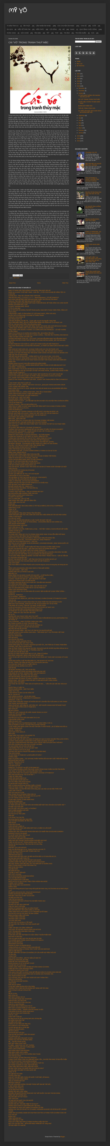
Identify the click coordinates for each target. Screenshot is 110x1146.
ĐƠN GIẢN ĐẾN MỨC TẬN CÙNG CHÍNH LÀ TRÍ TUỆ (23, 910)
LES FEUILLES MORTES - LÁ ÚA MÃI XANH (21, 433)
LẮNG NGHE (12, 983)
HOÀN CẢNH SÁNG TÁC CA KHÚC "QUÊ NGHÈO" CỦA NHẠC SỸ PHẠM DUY (31, 773)
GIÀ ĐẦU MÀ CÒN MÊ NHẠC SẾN (18, 652)
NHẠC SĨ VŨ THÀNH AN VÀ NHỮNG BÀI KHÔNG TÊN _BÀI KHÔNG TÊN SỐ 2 (31, 333)
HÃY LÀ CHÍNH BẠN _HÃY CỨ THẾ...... (19, 498)
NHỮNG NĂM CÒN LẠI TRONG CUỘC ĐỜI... (21, 571)
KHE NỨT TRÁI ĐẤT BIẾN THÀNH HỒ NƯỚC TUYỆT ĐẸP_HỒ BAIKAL (28, 1077)
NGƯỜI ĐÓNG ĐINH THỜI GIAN (17, 525)
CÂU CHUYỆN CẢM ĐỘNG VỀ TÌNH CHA (20, 821)
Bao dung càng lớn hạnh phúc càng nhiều (20, 819)
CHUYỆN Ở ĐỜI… (13, 869)
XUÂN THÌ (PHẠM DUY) (15, 409)
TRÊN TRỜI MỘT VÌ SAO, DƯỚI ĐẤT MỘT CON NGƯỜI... (25, 860)
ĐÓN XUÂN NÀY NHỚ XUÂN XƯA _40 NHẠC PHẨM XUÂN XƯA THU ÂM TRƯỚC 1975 (33, 349)
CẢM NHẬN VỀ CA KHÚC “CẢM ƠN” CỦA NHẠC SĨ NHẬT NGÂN (27, 605)
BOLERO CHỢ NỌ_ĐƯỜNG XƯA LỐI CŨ (20, 666)
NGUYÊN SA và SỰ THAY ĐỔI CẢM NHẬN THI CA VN (24, 717)
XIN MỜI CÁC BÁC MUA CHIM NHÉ (18, 904)
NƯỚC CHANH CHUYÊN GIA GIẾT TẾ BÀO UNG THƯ (24, 851)
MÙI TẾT (10, 926)
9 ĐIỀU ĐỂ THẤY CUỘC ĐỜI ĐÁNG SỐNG (20, 968)
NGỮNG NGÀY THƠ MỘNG (16, 682)
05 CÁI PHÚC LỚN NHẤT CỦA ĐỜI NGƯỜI (20, 838)
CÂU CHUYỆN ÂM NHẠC (65, 26)
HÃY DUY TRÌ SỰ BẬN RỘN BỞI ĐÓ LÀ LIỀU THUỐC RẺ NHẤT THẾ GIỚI (29, 520)
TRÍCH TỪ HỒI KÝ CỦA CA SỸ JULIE (19, 750)
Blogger (62, 1136)
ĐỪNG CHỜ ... (12, 1116)
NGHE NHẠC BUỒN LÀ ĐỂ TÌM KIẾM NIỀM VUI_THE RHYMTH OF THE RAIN (30, 660)
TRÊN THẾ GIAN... (13, 511)
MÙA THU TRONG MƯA (15, 636)
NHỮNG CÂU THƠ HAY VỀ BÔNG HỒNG (20, 1040)
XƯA (92, 33)
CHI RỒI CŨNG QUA (14, 1075)
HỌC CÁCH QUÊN (13, 563)
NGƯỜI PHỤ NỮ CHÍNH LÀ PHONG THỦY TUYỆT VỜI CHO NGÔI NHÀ (29, 949)
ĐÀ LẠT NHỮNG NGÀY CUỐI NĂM (18, 879)
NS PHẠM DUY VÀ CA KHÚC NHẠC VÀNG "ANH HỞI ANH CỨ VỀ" (27, 586)
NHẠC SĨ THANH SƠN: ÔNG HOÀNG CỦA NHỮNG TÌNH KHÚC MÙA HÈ (29, 290)
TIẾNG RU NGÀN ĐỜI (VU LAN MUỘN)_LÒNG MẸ (23, 458)
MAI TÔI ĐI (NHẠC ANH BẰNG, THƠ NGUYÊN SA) (23, 488)
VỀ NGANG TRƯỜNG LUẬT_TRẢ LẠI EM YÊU (21, 669)
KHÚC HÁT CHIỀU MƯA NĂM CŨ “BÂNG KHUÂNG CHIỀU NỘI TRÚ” (28, 1121)
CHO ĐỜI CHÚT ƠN (14, 766)
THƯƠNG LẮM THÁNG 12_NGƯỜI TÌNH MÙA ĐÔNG (23, 627)
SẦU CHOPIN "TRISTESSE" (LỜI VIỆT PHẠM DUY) (23, 395)
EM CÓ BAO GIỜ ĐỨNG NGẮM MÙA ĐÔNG (21, 876)
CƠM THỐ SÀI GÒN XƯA (15, 899)
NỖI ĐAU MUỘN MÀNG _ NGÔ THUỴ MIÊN (21, 689)
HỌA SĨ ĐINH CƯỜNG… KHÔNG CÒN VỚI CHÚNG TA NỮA (25, 1009)
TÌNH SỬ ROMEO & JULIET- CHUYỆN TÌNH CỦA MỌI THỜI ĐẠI (26, 724)
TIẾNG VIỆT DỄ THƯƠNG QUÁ (17, 1095)
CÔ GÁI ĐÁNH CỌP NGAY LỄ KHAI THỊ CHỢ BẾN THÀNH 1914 (26, 901)
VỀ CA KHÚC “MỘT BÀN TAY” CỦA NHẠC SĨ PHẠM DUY (24, 427)
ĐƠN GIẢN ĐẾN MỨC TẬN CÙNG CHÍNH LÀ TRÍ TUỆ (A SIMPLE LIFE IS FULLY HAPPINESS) (35, 506)
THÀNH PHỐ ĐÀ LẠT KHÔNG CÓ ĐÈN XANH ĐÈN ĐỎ (24, 947)
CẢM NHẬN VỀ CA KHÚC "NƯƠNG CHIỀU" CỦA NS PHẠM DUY (27, 673)
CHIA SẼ (84, 26)
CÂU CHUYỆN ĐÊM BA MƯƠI (17, 878)
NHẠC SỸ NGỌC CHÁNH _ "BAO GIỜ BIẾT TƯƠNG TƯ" (24, 787)
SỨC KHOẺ (25, 33)
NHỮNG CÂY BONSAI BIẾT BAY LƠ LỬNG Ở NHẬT (23, 908)
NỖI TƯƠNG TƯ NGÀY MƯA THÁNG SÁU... (21, 495)
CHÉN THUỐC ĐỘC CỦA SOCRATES (19, 885)
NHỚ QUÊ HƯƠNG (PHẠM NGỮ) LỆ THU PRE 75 (22, 447)
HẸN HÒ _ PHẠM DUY (14, 730)
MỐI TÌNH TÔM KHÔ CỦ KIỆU (17, 837)
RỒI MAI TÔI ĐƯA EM (14, 634)
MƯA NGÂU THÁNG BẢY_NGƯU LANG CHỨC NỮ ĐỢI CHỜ (25, 655)
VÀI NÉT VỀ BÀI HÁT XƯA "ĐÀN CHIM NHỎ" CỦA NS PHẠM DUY (27, 415)
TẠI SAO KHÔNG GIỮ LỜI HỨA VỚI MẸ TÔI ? (21, 746)
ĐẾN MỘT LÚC (12, 573)
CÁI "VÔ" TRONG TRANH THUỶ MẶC (19, 798)
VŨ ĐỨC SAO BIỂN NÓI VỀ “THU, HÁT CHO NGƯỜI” (23, 474)
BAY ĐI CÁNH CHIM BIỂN (15, 472)
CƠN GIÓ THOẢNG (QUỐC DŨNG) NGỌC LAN (22, 465)
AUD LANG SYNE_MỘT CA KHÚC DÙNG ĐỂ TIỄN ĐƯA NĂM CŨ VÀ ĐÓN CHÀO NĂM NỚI (34, 972)
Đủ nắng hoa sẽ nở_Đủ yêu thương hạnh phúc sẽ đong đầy (25, 1018)
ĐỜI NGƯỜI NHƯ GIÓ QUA (16, 760)
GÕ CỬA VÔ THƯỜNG (15, 812)
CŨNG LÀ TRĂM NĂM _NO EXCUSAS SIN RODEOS (23, 481)
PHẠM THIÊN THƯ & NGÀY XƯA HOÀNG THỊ (21, 735)
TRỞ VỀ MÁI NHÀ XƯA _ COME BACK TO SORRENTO (24, 698)
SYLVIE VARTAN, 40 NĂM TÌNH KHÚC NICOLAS (22, 1057)
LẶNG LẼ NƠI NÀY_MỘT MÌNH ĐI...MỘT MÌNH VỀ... (23, 705)
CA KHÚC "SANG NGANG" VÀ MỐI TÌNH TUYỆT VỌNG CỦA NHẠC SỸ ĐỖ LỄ (31, 741)
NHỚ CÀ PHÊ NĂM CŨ (15, 951)
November (82, 90)
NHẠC (72, 29)
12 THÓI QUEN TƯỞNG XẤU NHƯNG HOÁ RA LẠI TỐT (24, 796)
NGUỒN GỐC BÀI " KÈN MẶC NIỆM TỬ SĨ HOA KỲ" (23, 1104)
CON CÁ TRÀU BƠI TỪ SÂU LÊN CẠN (19, 1002)
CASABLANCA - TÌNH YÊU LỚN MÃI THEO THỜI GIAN (24, 296)
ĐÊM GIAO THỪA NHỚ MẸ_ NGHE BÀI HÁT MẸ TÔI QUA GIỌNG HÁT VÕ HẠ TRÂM (32, 603)
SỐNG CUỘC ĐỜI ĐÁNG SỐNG (17, 589)
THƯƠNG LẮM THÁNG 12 (16, 1088)
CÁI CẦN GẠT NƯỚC (14, 518)
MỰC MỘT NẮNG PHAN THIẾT (17, 1043)
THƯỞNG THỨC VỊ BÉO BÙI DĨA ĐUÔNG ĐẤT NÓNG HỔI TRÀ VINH (28, 988)
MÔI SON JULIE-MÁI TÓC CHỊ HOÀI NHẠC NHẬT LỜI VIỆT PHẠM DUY (29, 561)
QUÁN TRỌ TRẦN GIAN (15, 853)
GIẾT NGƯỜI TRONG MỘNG (16, 523)
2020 (78, 78)
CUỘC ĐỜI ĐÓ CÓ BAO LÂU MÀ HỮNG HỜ (21, 692)
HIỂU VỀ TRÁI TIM (24, 29)
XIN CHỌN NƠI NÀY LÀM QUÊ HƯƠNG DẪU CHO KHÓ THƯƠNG (27, 422)
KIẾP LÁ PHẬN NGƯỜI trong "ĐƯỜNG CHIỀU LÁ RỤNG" (24, 785)
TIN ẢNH (67, 33)
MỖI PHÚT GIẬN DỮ (14, 1082)
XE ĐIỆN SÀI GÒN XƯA (15, 897)
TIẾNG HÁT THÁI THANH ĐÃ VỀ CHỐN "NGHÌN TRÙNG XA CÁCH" (27, 712)
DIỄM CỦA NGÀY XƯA (14, 721)
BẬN (9, 992)
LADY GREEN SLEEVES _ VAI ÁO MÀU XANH (21, 696)
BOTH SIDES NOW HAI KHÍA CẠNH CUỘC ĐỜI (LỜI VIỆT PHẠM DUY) (28, 440)
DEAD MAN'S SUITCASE (15, 943)
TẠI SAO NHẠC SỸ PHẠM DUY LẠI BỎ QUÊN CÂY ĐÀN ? (25, 755)
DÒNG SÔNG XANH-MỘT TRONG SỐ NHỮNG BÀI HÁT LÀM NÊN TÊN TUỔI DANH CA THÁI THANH (37, 701)
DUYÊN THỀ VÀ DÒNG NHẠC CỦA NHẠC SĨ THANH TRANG (26, 315)
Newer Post (12, 283)
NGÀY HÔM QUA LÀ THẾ (15, 527)
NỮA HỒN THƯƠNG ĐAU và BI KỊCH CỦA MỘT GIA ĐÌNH (25, 744)
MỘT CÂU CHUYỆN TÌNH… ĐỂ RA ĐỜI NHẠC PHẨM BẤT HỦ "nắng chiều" (30, 1123)
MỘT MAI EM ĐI (13, 637)
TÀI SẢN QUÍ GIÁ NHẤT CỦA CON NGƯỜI (20, 1100)
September (82, 115)
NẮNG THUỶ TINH (13, 691)
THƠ (56, 33)
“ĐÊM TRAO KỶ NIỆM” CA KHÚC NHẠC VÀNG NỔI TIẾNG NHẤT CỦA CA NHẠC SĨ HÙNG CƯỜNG (37, 406)
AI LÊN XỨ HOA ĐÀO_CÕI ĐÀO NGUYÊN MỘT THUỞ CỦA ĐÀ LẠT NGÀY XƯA (31, 607)
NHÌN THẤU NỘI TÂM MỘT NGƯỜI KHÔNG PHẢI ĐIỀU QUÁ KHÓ (27, 840)
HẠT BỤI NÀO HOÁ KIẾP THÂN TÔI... (19, 858)
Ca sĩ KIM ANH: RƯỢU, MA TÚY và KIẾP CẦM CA (22, 664)
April (80, 125)
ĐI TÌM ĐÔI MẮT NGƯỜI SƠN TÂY (18, 780)
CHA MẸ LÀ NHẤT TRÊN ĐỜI (16, 872)
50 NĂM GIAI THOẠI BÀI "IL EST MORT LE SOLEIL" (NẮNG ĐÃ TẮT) (28, 436)
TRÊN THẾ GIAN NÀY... (15, 1118)
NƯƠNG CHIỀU (13, 757)
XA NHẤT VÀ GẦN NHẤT (15, 497)
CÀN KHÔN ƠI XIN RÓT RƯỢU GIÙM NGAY (21, 1011)
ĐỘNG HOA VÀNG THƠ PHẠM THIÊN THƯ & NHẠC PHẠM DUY (27, 550)
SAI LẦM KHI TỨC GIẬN (15, 1073)
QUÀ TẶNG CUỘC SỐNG (88, 29)
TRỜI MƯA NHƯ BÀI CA (15, 855)
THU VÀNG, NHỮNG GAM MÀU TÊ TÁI (19, 641)
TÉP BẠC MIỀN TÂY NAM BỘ (16, 1125)
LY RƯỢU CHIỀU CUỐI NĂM (16, 917)
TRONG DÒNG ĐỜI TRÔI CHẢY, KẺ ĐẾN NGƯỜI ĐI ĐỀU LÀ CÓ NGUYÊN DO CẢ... (32, 856)
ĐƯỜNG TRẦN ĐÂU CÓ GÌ (16, 762)
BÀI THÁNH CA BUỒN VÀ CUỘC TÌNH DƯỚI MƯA (23, 623)
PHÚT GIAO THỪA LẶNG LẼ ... (17, 732)
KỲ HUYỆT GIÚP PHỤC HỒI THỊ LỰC (19, 835)
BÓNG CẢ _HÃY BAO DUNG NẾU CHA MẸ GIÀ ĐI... (23, 461)
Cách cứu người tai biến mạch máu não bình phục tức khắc (25, 938)
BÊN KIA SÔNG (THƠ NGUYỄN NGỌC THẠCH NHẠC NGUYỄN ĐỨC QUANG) (31, 442)
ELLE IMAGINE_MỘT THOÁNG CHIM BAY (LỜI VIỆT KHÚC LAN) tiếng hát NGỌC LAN (33, 411)
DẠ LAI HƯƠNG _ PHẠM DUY (17, 596)
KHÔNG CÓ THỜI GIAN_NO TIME (18, 960)
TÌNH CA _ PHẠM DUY (15, 764)
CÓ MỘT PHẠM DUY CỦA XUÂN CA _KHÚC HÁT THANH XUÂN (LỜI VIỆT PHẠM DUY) (33, 344)
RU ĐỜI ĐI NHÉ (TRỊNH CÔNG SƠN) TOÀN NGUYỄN (24, 454)
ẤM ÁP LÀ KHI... (13, 993)
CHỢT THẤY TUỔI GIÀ (15, 790)
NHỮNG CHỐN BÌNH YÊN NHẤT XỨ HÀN (20, 1038)
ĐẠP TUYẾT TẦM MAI (14, 933)
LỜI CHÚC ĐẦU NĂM (14, 920)
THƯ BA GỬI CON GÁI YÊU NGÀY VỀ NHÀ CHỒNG (23, 913)
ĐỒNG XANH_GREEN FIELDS (17, 452)
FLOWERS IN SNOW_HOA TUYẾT (18, 970)
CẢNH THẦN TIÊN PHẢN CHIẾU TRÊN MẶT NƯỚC (23, 1066)
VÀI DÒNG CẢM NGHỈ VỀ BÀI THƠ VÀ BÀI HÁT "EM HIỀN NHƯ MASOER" (30, 582)
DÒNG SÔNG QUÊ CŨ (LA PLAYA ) (18, 408)
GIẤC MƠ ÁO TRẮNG (14, 984)
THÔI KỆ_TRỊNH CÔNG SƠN (16, 803)
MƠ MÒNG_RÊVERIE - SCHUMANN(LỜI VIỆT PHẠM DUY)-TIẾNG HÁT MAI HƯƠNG (33, 443)
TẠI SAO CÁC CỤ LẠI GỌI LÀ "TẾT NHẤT (20, 922)
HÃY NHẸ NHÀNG (13, 903)
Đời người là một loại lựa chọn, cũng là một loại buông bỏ (24, 892)
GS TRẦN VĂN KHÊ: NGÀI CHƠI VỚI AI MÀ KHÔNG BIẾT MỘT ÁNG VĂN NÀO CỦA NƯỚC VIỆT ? (36, 805)
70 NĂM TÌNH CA (12, 26)
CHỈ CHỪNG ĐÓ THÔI (14, 716)
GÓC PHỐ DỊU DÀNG (14, 1056)
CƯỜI (94, 26)
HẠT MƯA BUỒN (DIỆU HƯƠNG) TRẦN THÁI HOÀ (23, 493)
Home (39, 283)
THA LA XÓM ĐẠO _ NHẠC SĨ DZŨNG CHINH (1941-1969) (25, 621)
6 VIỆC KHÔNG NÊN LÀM (15, 1086)
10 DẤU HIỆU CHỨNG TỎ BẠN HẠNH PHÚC (21, 799)
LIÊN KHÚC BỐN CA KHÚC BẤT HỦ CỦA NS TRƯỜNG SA (25, 625)
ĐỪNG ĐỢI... (12, 504)
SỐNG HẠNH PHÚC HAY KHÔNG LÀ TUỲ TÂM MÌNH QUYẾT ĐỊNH (27, 911)
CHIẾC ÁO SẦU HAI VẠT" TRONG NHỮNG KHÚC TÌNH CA (25, 842)
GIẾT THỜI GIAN (13, 1098)
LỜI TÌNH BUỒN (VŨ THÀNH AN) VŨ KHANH (21, 470)
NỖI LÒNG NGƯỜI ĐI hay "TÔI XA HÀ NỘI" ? (21, 774)
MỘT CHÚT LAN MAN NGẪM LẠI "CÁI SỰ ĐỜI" (22, 1008)
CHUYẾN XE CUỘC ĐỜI (15, 490)
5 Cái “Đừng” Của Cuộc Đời (16, 817)
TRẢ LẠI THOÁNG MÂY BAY (16, 1081)
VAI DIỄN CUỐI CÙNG (14, 1022)
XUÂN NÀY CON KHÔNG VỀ (16, 317)
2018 (78, 81)
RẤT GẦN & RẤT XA (14, 1036)
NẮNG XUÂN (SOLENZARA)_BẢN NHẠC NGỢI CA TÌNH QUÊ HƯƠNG (28, 568)
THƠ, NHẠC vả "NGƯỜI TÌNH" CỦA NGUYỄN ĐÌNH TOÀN (25, 771)
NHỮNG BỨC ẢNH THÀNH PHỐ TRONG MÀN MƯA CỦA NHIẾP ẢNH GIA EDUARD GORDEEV (35, 831)
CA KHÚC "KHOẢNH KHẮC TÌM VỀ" (18, 306)
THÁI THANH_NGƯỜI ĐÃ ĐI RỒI (17, 703)
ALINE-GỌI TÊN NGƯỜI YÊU (16, 714)
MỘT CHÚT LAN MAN (14, 874)
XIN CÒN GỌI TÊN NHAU (15, 639)
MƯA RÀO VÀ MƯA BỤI (15, 936)
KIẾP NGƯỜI (12, 822)
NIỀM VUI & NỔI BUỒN (15, 979)
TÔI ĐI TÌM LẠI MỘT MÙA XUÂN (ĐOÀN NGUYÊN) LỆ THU (25, 609)
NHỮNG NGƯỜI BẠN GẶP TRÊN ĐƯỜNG (20, 894)
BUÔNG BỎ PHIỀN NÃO (15, 801)
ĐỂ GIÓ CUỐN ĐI (13, 710)
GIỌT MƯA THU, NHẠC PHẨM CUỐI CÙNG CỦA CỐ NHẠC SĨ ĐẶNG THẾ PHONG (32, 456)
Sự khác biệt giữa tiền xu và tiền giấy (18, 1027)
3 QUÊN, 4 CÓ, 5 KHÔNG (15, 883)
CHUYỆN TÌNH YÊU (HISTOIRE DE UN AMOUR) (22, 479)
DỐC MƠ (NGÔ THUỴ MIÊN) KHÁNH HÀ (20, 484)
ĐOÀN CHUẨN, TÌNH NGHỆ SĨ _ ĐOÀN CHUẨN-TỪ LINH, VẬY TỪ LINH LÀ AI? (31, 431)
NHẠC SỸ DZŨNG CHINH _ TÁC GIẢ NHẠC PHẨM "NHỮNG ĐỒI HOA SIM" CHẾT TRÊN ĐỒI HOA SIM (38, 758)
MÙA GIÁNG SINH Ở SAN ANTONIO (18, 1050)
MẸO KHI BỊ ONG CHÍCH (15, 867)
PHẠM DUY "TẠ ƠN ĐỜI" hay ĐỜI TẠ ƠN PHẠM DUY (23, 767)
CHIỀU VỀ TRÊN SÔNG (15, 776)
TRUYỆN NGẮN (80, 33)
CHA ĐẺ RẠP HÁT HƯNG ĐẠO (17, 965)
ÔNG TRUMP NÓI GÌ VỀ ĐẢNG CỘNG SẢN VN (22, 794)
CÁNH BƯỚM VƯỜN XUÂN (16, 719)
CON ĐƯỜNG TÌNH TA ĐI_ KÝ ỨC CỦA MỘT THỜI (23, 748)
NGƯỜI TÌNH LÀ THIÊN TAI (16, 687)
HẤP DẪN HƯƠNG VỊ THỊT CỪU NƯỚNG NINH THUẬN (24, 1054)
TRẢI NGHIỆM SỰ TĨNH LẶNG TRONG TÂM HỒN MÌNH (24, 513)
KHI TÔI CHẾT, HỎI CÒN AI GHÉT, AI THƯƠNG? (22, 808)
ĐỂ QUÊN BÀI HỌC (14, 871)
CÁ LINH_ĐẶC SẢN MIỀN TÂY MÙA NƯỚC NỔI (22, 1070)
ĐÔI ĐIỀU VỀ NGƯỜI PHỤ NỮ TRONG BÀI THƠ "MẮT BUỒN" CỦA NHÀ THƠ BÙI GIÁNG (34, 1093)
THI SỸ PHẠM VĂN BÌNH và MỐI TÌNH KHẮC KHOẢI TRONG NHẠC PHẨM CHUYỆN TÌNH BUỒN (36, 769)
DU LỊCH (10, 29)
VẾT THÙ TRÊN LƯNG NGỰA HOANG (19, 782)
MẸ (64, 29)
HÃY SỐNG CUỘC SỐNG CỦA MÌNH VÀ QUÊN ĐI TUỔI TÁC (26, 1063)
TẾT (48, 33)
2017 (78, 83)
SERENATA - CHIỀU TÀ (15, 700)
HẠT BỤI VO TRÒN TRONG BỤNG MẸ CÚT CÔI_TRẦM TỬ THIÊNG (28, 653)
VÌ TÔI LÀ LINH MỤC (14, 308)
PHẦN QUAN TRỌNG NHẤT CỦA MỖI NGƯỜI (21, 580)
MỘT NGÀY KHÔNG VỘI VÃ (16, 997)
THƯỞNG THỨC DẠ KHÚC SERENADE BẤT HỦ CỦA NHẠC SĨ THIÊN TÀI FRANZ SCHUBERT (35, 429)
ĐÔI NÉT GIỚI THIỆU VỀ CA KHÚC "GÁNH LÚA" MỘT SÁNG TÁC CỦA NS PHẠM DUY (33, 413)
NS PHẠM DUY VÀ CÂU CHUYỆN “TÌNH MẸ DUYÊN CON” (25, 611)
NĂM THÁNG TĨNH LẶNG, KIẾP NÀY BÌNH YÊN (22, 500)
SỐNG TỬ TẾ (12, 1072)
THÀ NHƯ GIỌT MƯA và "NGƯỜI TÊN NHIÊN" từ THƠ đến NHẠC (27, 751)
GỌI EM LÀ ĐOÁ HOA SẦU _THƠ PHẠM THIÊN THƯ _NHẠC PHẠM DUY (29, 539)
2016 (78, 86)
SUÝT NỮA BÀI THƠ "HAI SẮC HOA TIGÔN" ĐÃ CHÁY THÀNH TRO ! (28, 977)
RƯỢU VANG (11, 33)
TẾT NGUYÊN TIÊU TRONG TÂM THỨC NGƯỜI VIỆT (23, 924)
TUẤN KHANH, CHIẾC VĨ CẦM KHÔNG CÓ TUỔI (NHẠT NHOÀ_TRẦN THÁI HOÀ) (32, 313)
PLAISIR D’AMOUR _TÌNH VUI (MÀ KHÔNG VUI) (22, 404)
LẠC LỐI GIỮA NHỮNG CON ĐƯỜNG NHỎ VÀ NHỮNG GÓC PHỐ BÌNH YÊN (30, 974)
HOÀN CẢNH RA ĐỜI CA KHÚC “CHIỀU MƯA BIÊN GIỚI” (24, 393)
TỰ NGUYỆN (12, 954)
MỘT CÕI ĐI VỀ (12, 708)
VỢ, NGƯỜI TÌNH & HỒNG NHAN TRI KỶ (20, 1006)
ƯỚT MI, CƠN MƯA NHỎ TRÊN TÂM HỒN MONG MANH (24, 324)
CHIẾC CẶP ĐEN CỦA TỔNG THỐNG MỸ (20, 927)
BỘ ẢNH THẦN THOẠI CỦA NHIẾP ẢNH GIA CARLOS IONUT (26, 1068)
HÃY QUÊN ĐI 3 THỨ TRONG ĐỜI (18, 1025)
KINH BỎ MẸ (12, 668)
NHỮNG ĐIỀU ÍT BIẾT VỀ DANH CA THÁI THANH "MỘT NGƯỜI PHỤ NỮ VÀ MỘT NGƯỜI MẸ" (35, 374)
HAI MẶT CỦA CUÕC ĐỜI (15, 806)
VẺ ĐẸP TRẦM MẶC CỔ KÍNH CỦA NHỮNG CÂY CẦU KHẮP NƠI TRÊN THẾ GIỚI (32, 952)
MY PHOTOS (80, 66)
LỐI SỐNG (53, 29)
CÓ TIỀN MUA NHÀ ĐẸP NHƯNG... (18, 981)
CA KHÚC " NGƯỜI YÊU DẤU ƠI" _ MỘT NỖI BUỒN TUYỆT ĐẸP (27, 579)
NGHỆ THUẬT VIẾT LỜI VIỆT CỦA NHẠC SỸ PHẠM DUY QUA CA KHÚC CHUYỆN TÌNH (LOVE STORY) (38, 739)
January (81, 133)
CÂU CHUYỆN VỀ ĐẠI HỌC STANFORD (20, 999)
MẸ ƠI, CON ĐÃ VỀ (14, 694)
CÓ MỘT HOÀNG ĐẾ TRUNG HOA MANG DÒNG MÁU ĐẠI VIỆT (27, 671)
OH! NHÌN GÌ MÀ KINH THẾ (16, 1020)
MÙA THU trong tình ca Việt (16, 792)
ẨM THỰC (26, 26)
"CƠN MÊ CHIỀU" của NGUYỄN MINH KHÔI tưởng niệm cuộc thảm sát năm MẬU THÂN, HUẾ (35, 789)
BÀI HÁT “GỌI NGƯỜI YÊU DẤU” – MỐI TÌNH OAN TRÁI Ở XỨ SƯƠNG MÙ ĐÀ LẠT (32, 548)
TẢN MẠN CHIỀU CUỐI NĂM (16, 919)
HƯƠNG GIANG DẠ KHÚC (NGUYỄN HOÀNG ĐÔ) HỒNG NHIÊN (27, 363)
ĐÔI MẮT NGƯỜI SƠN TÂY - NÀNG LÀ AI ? (20, 486)
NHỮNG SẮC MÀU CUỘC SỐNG (18, 1091)
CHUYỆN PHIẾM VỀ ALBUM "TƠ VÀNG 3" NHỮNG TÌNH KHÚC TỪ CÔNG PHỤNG (32, 678)
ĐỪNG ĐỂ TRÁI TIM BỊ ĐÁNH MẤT (18, 961)
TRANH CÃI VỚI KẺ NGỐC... (16, 1029)
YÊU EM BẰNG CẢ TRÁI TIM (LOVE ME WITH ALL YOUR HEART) (27, 477)
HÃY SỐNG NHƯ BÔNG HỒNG (17, 584)
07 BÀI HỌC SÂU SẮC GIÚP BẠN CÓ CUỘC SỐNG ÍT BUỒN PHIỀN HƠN (29, 935)
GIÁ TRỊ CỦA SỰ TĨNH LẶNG (16, 814)
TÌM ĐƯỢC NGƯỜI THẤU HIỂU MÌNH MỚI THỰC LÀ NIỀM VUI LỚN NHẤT (30, 828)
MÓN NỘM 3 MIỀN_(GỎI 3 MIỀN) (18, 1052)
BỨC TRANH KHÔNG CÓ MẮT (17, 976)
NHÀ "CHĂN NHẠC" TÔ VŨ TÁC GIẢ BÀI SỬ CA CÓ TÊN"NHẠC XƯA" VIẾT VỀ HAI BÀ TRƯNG (35, 369)
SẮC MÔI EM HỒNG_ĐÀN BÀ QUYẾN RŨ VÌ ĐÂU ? (23, 676)
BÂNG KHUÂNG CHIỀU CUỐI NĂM (18, 915)
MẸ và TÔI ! (11, 614)
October (81, 93)
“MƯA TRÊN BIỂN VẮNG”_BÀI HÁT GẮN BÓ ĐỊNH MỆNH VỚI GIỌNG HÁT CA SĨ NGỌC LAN (35, 322)
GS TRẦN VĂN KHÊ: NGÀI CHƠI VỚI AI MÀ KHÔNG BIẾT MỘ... (89, 111)
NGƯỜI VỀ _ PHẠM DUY (15, 595)
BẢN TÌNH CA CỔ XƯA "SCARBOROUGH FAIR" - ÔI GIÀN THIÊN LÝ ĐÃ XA (30, 723)
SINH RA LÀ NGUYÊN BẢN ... (17, 1004)
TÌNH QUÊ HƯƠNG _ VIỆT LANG (18, 570)
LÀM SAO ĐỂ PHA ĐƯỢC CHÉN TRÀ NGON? (21, 1034)
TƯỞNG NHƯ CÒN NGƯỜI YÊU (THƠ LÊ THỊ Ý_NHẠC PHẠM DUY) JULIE (30, 438)
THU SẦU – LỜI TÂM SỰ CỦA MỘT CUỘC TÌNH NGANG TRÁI (26, 445)
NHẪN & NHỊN (12, 887)
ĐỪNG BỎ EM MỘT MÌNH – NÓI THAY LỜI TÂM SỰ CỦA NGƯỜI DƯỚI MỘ (30, 630)
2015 (78, 136)
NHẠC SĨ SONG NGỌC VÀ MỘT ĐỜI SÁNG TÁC (22, 865)
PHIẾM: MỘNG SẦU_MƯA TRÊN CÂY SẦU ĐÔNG (22, 675)
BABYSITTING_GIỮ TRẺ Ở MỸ (17, 1000)
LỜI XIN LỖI (11, 846)
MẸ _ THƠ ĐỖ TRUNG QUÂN (16, 1041)
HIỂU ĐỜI (11, 815)
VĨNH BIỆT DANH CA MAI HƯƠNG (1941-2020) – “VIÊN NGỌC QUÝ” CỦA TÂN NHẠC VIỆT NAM (36, 632)
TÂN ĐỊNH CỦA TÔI (91, 152)
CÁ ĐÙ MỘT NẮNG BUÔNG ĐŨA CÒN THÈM (21, 986)
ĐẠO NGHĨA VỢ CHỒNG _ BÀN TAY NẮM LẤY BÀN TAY (24, 958)
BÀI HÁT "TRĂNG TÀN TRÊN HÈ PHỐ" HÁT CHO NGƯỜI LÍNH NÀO (28, 662)
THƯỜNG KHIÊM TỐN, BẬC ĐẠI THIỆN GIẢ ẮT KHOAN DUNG (26, 862)
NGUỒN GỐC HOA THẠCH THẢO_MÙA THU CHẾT (23, 616)
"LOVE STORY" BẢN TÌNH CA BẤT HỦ (19, 383)
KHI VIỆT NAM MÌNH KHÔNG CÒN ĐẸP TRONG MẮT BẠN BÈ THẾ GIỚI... (29, 1084)
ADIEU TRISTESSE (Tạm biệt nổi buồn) (19, 449)
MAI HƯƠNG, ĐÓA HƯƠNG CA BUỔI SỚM (20, 417)
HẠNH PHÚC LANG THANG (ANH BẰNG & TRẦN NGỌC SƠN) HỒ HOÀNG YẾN (31, 538)
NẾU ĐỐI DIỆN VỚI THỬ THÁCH (17, 1097)
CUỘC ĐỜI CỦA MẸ (14, 824)
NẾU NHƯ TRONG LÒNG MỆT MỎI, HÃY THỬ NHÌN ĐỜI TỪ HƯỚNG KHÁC (30, 863)
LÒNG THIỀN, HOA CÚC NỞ (16, 502)
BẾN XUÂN (11, 733)
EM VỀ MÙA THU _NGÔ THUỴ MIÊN (19, 397)
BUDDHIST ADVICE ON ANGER (17, 833)
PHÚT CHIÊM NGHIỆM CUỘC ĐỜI (18, 810)
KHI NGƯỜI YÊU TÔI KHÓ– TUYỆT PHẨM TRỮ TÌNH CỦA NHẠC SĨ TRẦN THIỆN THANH (34, 547)
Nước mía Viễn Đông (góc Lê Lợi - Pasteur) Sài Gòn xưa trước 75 (26, 849)
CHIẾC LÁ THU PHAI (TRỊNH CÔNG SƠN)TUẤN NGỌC (24, 463)
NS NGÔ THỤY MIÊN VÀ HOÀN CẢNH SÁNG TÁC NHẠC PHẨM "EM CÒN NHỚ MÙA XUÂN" (35, 602)
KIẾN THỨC (40, 29)
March (80, 128)
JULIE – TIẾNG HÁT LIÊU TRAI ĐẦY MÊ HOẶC (22, 612)
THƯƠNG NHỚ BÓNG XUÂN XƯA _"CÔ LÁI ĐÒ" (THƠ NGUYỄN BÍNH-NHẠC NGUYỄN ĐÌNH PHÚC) (37, 338)
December (82, 88)
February (81, 130)
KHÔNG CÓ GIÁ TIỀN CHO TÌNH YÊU (19, 1024)
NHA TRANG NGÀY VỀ (15, 319)
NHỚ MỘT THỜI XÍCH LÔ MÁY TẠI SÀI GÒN (21, 895)
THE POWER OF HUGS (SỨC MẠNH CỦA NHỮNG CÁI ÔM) (25, 1107)
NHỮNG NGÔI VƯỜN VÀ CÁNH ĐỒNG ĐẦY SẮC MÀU (24, 1105)
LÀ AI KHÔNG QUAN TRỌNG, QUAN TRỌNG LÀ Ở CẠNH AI (25, 940)
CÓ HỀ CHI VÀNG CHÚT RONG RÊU (19, 1013)
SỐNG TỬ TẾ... (12, 509)
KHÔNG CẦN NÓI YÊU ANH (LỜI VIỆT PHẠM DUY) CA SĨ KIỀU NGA (28, 482)
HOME (78, 61)
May (80, 123)
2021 (78, 76)
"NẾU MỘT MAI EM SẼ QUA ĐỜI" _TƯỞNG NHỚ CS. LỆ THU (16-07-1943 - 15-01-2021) (33, 356)
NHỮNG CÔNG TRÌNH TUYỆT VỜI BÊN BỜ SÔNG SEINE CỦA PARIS (28, 967)
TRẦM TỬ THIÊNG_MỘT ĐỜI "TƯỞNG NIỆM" (21, 1047)
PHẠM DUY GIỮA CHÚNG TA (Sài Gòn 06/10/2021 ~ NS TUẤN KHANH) (29, 434)
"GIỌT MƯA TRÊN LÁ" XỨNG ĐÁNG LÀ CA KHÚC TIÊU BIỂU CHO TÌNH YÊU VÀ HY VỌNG (34, 358)
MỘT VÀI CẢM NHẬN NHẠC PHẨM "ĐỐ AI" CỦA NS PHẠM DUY (26, 587)
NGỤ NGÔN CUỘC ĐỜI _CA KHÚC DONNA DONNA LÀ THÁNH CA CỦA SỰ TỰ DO (32, 450)
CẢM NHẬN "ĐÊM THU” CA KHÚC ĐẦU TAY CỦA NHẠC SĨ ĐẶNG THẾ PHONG (31, 420)
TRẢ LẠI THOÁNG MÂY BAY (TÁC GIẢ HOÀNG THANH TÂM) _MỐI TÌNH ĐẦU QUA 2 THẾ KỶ (35, 351)
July (80, 118)
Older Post (65, 283)
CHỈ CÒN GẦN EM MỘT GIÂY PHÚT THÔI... (21, 643)
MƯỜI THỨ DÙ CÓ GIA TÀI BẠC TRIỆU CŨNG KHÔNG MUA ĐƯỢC (27, 881)
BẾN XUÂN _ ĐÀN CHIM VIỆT (17, 418)
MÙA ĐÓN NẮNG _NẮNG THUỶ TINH (19, 399)
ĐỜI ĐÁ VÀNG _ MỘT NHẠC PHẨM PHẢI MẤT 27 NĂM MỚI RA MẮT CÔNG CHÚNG (32, 680)
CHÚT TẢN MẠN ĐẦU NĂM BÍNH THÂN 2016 (21, 931)
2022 (78, 73)
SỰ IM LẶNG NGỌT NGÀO (16, 1089)
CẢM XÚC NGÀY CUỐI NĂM (16, 906)
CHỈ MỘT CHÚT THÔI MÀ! (16, 1102)
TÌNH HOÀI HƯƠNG (14, 753)
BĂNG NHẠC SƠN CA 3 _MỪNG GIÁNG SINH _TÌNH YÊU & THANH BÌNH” (30, 392)
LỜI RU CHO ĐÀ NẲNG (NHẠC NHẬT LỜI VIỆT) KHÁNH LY (25, 459)
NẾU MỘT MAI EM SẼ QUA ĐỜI (17, 628)
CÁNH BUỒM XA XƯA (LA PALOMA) (18, 475)
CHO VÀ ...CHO (13, 1015)
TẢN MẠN (37, 33)
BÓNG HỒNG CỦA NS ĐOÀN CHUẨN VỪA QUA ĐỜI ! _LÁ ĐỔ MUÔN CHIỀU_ (31, 575)
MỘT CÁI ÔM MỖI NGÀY (15, 942)
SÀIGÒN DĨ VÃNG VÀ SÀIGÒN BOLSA (19, 945)
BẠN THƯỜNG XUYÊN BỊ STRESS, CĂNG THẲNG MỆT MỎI (26, 577)
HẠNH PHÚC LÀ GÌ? (14, 507)
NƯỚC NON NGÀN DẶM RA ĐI (17, 778)
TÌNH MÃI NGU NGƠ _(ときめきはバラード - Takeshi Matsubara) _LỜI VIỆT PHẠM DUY (33, 297)
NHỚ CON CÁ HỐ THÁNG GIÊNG (18, 1079)
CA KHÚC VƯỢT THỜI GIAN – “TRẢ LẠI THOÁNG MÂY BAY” (26, 491)
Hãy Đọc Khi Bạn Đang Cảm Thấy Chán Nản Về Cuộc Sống (25, 844)
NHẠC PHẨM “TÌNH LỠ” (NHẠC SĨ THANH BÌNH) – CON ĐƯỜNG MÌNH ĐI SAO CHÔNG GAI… (35, 522)
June (80, 120)
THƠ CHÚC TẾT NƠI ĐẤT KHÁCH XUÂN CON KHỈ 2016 (24, 929)
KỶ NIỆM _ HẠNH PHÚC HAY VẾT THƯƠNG (21, 1045)
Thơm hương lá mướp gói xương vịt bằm (19, 990)
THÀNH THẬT (12, 956)
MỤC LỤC (79, 63)
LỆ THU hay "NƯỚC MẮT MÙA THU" (18, 737)
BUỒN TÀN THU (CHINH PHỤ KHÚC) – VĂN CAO (22, 541)
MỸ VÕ (17, 11)
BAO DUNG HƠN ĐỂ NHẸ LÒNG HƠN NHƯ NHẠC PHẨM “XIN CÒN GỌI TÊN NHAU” (33, 299)
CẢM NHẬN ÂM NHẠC (43, 26)
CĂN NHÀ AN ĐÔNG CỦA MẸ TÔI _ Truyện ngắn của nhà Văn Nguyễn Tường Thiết (32, 321)
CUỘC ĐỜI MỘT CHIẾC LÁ (16, 826)
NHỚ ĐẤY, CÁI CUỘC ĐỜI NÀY (17, 847)
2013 (78, 141)
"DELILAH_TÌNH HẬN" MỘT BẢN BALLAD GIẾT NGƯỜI (24, 301)
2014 (78, 138)
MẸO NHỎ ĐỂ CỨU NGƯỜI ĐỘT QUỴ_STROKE (93, 164)
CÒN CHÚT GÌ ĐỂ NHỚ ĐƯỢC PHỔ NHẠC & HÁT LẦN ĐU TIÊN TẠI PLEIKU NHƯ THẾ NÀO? (35, 742)
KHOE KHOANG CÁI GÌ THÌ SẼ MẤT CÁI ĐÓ (21, 963)
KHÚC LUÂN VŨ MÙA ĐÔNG (16, 1048)
